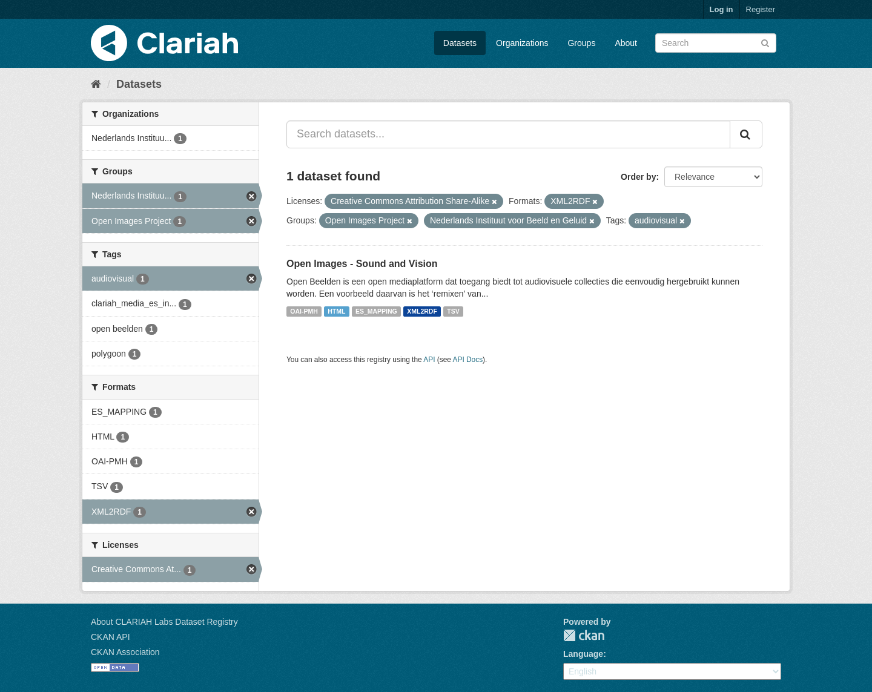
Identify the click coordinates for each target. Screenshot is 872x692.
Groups (581, 43)
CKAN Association (125, 652)
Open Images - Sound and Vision (362, 264)
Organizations (522, 43)
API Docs (468, 359)
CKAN (583, 635)
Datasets (460, 43)
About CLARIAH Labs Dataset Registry (164, 622)
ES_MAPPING (376, 311)
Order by (638, 177)
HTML (336, 311)
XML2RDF (422, 311)
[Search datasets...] (508, 134)
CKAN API (110, 637)
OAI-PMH (304, 311)
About (626, 43)
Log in (721, 9)
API (429, 359)
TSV (453, 311)
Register (760, 9)
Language (583, 654)
